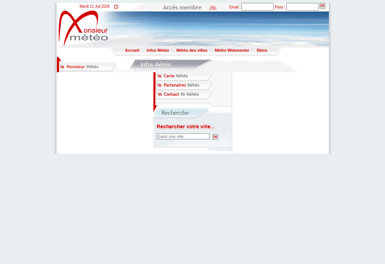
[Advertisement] (236, 28)
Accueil (132, 50)
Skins (262, 50)
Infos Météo (158, 50)
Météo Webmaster (232, 50)
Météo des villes (192, 50)
